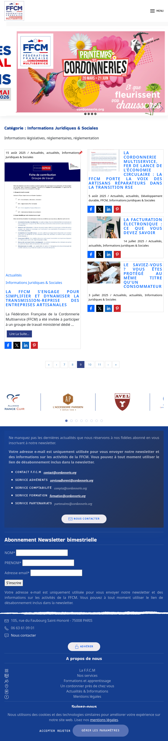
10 (89, 364)
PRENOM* (13, 562)
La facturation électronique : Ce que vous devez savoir (143, 226)
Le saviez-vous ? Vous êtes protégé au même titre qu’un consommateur (143, 275)
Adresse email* (17, 572)
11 (99, 364)
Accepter (47, 730)
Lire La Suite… (19, 334)
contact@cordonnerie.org (60, 472)
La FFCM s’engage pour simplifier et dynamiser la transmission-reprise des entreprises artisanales (42, 298)
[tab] (66, 421)
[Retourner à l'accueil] (14, 11)
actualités (52, 153)
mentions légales (104, 719)
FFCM (104, 200)
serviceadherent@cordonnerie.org (71, 480)
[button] (157, 11)
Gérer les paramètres (101, 730)
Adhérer (84, 646)
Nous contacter (84, 519)
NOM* (10, 552)
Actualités (37, 153)
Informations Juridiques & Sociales (34, 282)
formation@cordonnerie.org (68, 496)
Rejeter (63, 730)
